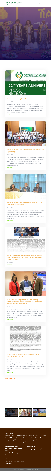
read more (10, 115)
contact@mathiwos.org (11, 453)
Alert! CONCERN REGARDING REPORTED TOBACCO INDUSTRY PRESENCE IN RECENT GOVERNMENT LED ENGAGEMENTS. (25, 257)
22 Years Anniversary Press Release (19, 99)
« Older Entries (11, 378)
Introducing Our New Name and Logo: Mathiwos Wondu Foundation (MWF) (23, 355)
